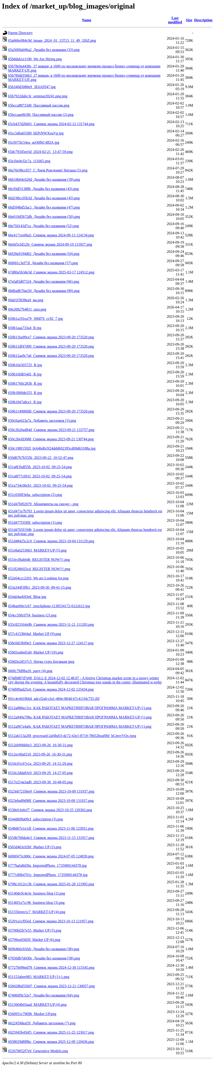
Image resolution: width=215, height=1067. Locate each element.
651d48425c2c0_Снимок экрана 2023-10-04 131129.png (51, 541)
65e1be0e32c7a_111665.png (29, 161)
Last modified (175, 20)
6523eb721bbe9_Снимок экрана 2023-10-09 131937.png (51, 791)
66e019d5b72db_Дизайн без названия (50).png (44, 217)
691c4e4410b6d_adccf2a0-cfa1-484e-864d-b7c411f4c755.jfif (53, 699)
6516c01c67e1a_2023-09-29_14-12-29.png (40, 763)
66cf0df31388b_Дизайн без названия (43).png (43, 189)
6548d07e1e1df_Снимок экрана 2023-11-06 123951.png (51, 828)
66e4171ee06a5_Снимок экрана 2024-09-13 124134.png (51, 235)
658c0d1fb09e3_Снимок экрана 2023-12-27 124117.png (51, 643)
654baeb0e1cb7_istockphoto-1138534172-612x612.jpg (49, 606)
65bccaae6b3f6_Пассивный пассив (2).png (40, 115)
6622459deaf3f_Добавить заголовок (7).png (42, 1023)
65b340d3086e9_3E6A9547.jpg (32, 87)
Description (203, 20)
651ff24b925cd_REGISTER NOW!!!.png (39, 569)
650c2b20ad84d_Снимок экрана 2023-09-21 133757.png (51, 430)
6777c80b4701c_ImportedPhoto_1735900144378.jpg (48, 875)
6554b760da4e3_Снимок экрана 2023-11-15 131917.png (51, 838)
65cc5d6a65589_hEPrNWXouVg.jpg (36, 133)
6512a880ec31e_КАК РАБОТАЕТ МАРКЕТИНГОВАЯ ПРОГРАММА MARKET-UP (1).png (80, 708)
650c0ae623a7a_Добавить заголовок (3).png (42, 420)
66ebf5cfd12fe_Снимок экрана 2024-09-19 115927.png (50, 244)
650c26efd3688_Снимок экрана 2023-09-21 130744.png (51, 439)
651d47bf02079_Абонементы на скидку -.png (43, 504)
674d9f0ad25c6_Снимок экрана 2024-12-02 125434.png (51, 689)
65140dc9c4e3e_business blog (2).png (36, 893)
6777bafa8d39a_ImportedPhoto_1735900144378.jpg (47, 865)
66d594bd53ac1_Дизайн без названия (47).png (44, 207)
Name (86, 20)
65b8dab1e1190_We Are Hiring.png (35, 59)
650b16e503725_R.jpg (25, 365)
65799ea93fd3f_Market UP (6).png (34, 940)
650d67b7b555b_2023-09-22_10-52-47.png (40, 458)
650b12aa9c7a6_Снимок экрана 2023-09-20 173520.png (51, 356)
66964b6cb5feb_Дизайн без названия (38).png (43, 949)
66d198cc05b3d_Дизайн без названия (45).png (44, 198)
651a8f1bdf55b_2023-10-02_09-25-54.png (40, 467)
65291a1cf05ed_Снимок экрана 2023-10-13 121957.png (50, 921)
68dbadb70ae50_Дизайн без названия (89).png (43, 291)
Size (189, 20)
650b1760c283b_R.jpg (25, 383)
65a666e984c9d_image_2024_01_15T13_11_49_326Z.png (52, 40)
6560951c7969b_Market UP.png (32, 1014)
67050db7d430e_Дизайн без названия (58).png (44, 958)
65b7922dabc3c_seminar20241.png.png (37, 96)
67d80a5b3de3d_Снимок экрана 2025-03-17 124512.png (51, 272)
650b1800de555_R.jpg (25, 393)
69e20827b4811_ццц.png (27, 309)
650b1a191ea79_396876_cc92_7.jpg (35, 319)
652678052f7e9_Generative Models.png (38, 1051)
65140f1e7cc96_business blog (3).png (36, 903)
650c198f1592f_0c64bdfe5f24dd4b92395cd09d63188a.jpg (51, 448)
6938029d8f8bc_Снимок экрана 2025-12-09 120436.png (51, 1042)
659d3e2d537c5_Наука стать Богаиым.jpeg (41, 662)
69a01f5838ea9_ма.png (25, 300)
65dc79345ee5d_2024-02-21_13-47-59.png (40, 152)
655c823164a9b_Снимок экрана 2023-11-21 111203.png (51, 624)
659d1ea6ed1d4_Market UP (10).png (35, 652)
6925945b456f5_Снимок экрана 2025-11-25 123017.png (51, 1032)
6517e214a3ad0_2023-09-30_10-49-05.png (40, 782)
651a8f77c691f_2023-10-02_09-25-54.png (40, 476)
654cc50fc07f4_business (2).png (32, 615)
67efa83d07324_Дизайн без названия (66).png (43, 281)
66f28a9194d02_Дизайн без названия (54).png (43, 254)
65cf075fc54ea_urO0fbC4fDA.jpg (33, 142)
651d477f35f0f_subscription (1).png (35, 522)
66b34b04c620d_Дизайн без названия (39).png (44, 179)
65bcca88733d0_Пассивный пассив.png (38, 105)
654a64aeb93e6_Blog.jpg (27, 597)
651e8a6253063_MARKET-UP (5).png (37, 550)
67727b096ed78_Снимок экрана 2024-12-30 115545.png (51, 967)
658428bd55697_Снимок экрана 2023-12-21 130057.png (51, 986)
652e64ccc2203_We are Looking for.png (38, 578)
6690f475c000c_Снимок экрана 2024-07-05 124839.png (51, 856)
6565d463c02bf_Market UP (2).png (34, 847)
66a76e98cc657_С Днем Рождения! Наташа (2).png (48, 170)
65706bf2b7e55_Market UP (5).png (34, 930)
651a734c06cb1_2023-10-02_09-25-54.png (40, 485)
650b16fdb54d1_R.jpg (24, 374)
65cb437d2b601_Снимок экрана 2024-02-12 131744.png (51, 124)
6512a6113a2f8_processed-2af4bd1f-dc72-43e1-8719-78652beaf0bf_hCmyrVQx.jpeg (72, 736)
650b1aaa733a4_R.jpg (24, 328)
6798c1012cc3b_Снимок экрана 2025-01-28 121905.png (51, 884)
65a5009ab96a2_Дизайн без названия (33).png (43, 50)
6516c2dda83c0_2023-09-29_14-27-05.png (40, 773)
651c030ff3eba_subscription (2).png (35, 495)
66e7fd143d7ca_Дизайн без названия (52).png (43, 226)
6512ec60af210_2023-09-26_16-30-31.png (40, 754)
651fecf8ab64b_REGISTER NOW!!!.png (39, 560)
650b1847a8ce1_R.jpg (24, 402)
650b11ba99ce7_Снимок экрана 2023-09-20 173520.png (51, 337)
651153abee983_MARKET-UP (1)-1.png (38, 977)
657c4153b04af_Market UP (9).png (34, 634)
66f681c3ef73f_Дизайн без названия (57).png (43, 263)
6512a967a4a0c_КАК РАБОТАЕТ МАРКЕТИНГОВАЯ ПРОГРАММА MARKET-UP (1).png (80, 726)
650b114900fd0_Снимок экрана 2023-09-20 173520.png (51, 411)
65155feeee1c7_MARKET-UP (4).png (36, 912)
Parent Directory (20, 33)
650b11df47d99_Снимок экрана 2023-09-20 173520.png (51, 346)
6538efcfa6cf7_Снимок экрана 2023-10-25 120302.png (50, 810)
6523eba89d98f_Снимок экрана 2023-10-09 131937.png (51, 801)
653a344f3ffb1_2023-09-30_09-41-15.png (39, 587)
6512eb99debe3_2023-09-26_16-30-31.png (40, 745)
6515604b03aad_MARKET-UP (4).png (37, 1005)
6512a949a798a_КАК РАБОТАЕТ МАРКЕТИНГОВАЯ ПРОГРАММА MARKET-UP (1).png (80, 717)
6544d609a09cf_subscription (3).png (35, 819)
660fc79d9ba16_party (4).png (30, 671)
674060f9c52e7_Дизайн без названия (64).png (43, 995)
